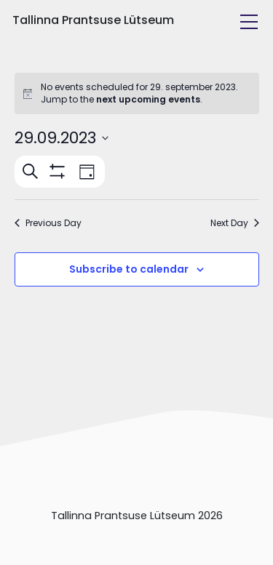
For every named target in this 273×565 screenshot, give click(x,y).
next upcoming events (148, 99)
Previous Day (48, 223)
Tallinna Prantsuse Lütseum (93, 20)
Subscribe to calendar (129, 269)
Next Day (234, 223)
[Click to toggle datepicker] (61, 138)
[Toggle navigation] (249, 22)
